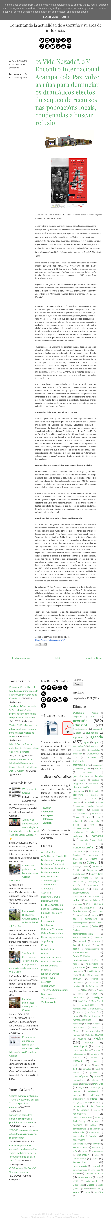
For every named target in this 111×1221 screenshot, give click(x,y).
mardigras (97, 997)
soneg (84, 1151)
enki (88, 904)
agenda (23, 77)
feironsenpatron (80, 922)
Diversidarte (97, 874)
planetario (85, 1084)
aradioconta (93, 753)
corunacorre (93, 855)
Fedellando (47, 924)
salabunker (95, 1128)
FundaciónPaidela (81, 956)
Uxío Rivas (46, 993)
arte (75, 757)
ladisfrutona (92, 986)
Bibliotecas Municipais (53, 860)
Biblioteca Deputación (53, 864)
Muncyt (45, 953)
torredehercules (80, 1170)
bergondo (78, 783)
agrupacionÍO (79, 746)
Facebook (47, 811)
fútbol (96, 960)
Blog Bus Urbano (50, 876)
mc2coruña (93, 1012)
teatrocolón (79, 1162)
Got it (65, 16)
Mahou (94, 993)
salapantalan (79, 1132)
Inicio (58, 657)
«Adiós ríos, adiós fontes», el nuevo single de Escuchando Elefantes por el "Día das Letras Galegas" (24, 827)
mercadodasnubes (82, 1020)
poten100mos (93, 1095)
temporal (95, 1166)
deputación (79, 873)
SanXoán (95, 1143)
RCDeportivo (82, 1110)
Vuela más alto (48, 1001)
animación (77, 753)
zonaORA (98, 1192)
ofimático (95, 1061)
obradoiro (95, 1054)
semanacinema (80, 1147)
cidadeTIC (77, 821)
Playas (81, 1087)
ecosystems (93, 885)
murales (76, 1035)
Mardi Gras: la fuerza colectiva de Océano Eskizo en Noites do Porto (24, 748)
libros (85, 990)
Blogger (75, 1214)
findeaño (96, 941)
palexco (96, 1076)
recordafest (79, 1113)
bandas (99, 775)
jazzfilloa (94, 982)
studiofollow (83, 1155)
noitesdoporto (80, 1046)
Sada (93, 1124)
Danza (85, 866)
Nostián (97, 1050)
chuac (88, 817)
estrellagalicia (87, 907)
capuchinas (80, 806)
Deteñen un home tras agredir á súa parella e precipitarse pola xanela (22, 1118)
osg (75, 1068)
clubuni (94, 832)
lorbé (80, 993)
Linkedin (46, 822)
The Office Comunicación (54, 989)
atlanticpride (80, 764)
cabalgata (92, 798)
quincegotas (79, 1106)
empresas (77, 904)
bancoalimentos (81, 776)
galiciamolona (92, 964)
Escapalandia (48, 920)
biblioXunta (94, 791)
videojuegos (78, 1185)
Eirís (95, 889)
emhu (76, 899)
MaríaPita (82, 1001)
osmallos (87, 1069)
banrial (83, 780)
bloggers (94, 795)
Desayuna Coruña (50, 896)
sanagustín (78, 1136)
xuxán (87, 1192)
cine (92, 824)
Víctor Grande (48, 997)
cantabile (88, 802)
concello (87, 844)
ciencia (76, 825)
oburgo (94, 1057)
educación (78, 888)
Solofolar (46, 981)
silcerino (96, 1147)
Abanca (95, 713)
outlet (76, 1072)
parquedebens (79, 1080)
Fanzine (94, 915)
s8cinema (77, 1125)
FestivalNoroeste (81, 937)
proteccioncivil (79, 1099)
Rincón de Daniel (50, 973)
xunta (76, 1192)
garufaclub (79, 967)
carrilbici (95, 810)
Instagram (47, 815)
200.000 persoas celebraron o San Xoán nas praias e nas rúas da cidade (24, 1134)
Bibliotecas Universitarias (55, 868)
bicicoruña (78, 794)
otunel (97, 1069)
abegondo (77, 716)
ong (97, 1065)
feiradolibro (91, 919)
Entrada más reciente (20, 657)
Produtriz (46, 969)
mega (75, 1016)
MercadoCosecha (92, 1016)
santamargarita (80, 1143)
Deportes (92, 870)
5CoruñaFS (78, 712)
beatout (95, 780)
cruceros (77, 858)
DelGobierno (97, 866)
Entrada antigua (93, 657)
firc (74, 945)
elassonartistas (81, 892)
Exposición (81, 915)
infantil (85, 975)
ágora (86, 742)
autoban (79, 768)
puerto (93, 1098)
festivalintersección (83, 933)
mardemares (78, 997)
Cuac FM (46, 892)
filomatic (82, 941)
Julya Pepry (47, 941)
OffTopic (78, 1061)
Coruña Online (48, 884)
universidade (92, 1181)
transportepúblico (94, 1173)
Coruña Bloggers (50, 880)
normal (97, 1046)
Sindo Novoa (48, 977)
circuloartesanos (81, 828)
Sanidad (93, 1135)
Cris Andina (47, 888)
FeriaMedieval (96, 922)
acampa (15, 74)
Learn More (50, 16)
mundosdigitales (92, 1031)
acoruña (23, 74)
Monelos (96, 1023)
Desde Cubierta (49, 900)
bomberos (77, 798)
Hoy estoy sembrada (52, 937)
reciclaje (96, 1110)
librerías (76, 990)
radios (100, 1106)
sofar (75, 1151)
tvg (98, 1177)
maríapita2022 (88, 1005)
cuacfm (94, 858)
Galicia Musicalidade (52, 933)
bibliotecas (78, 791)
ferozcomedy (82, 926)
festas (95, 926)
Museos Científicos (51, 961)
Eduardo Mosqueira (51, 912)
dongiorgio (94, 881)
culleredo (77, 862)
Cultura (91, 862)
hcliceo (95, 967)
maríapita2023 (79, 1008)
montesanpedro (80, 1027)
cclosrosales (97, 813)
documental (83, 878)
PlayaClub (98, 1083)
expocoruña (98, 911)
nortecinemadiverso (82, 1050)
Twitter (46, 807)
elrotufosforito (93, 896)
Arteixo (92, 757)
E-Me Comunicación (52, 904)
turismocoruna (85, 1177)
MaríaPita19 (97, 1001)
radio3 (91, 1106)
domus (96, 878)
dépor (79, 870)
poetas (76, 1091)
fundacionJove (80, 952)
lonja (101, 990)
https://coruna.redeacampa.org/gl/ (50, 640)
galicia (76, 964)
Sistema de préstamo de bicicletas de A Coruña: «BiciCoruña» (23, 873)
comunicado (97, 840)
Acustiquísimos (49, 851)
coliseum (77, 835)
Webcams (95, 1188)
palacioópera (80, 1076)
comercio (84, 840)
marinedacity (96, 1008)
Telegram (47, 818)
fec (74, 919)
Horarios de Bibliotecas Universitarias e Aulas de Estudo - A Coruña (24, 918)
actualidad (14, 77)
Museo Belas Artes (51, 957)
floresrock (86, 945)
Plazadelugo (94, 1087)
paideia (93, 1072)
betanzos (93, 783)
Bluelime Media (38, 1217)
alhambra (93, 745)
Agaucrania (78, 737)
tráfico (76, 1173)
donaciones (78, 881)
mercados (77, 1023)
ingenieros (95, 975)
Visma (85, 1188)
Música (98, 1038)
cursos (76, 866)
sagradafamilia (79, 1128)
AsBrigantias (79, 761)
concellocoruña (83, 847)
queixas (96, 1102)
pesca (75, 1084)
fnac (97, 945)
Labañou (76, 986)
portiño (77, 1095)
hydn (75, 975)
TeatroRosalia (80, 1166)
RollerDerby (79, 1121)
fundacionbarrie (92, 949)
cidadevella (94, 821)
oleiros (76, 1064)
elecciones (77, 896)
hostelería (78, 971)
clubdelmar (78, 832)
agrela (96, 742)
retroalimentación (82, 1117)
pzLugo (76, 1102)
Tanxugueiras (79, 1158)
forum (76, 948)
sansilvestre (79, 1140)
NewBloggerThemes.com (77, 1217)
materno (80, 1012)
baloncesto (88, 772)
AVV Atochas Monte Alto (54, 856)
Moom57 (95, 1027)
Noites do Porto (49, 965)
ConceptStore (79, 851)
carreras (81, 809)
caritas (91, 806)
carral (100, 806)
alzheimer (77, 750)
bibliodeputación (81, 787)
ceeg (78, 817)
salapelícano (94, 1132)
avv (88, 768)
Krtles (44, 945)
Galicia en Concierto (52, 928)
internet (94, 979)
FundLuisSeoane (81, 960)
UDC (75, 1181)
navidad (89, 1042)
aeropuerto (98, 729)
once (89, 1065)
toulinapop (95, 1170)
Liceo (93, 990)
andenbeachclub (92, 750)
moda (87, 1023)
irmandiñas (78, 982)
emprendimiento (92, 900)
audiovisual (98, 765)
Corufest (77, 855)
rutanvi (95, 1121)
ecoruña (76, 885)
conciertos (94, 851)
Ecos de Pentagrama (52, 908)
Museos (82, 1038)
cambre (76, 802)
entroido (98, 904)
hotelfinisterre (93, 971)
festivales (77, 930)
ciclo (98, 817)
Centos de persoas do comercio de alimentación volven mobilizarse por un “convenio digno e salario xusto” (23, 1153)
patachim (95, 1080)
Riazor (97, 1117)
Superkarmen (48, 985)
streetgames (97, 1151)
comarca (97, 836)
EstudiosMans (80, 911)
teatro (95, 1158)
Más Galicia (47, 949)
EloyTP (45, 916)
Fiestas (99, 937)
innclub (77, 978)
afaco (79, 732)
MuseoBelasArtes (94, 1034)
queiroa (86, 1102)
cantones (99, 802)
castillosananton (80, 813)
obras (76, 1057)
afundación (92, 732)
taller (97, 1155)
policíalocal (93, 1091)
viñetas (90, 1184)
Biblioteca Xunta (50, 872)
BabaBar (99, 768)
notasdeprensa (79, 1054)
